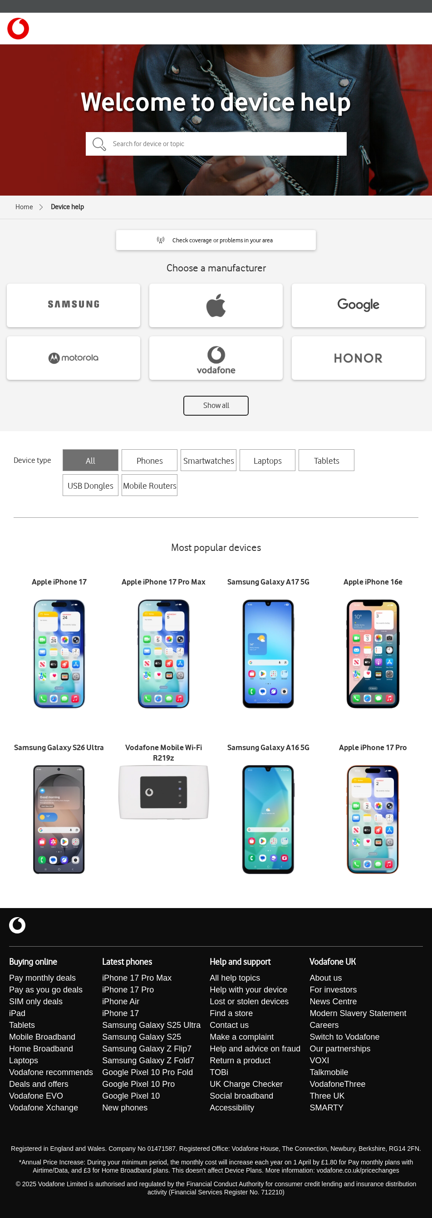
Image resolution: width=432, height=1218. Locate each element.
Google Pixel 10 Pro (138, 1084)
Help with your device (248, 989)
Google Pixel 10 (131, 1095)
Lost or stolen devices (249, 1001)
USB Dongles (90, 486)
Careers (324, 1025)
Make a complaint (242, 1036)
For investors (333, 989)
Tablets (326, 461)
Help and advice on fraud (255, 1048)
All (90, 461)
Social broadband (241, 1095)
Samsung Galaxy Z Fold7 (148, 1060)
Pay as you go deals (46, 989)
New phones (124, 1107)
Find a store (231, 1013)
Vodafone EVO (36, 1095)
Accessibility (232, 1107)
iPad (17, 1013)
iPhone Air (120, 1001)
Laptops (268, 461)
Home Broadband (41, 1048)
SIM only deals (36, 1001)
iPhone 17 (120, 1013)
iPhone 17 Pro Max (137, 977)
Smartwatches (208, 461)
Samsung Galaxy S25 (141, 1036)
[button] (216, 240)
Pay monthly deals (42, 977)
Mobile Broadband (42, 1036)
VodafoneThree (337, 1084)
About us (325, 977)
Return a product (240, 1060)
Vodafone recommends (51, 1072)
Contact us (229, 1025)
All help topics (235, 977)
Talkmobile (328, 1072)
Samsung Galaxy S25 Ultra (151, 1025)
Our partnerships (339, 1048)
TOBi (219, 1072)
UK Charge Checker (246, 1084)
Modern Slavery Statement (357, 1013)
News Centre (333, 1001)
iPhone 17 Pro (128, 989)
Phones (150, 461)
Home (24, 207)
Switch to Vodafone (344, 1036)
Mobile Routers (150, 486)
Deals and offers (39, 1084)
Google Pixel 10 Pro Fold (147, 1072)
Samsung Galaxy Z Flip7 (146, 1048)
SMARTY (326, 1107)
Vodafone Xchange (43, 1107)
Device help (67, 207)
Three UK (326, 1095)
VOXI (319, 1060)
